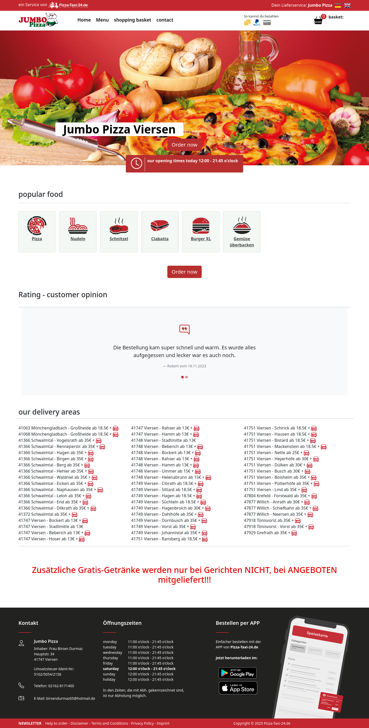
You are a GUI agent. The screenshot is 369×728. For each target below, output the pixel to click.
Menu (102, 20)
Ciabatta (160, 239)
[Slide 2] (186, 377)
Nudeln (77, 239)
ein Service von (53, 4)
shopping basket (132, 20)
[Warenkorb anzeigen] (318, 21)
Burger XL (201, 239)
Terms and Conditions (109, 723)
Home (84, 20)
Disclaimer (79, 723)
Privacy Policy (142, 723)
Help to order (56, 723)
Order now (184, 144)
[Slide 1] (182, 377)
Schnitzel (119, 239)
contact (164, 20)
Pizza (37, 239)
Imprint (163, 723)
